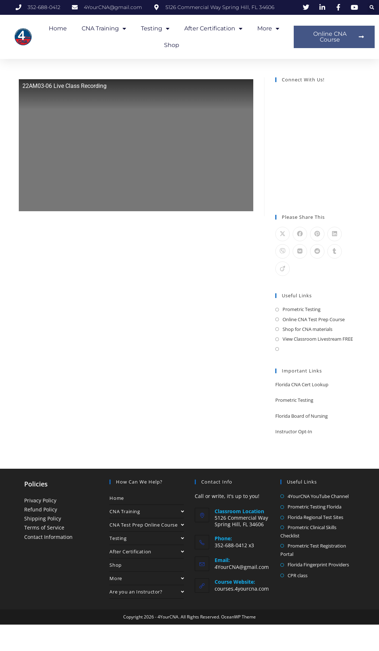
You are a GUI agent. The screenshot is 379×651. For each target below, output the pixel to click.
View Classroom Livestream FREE (318, 339)
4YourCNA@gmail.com (242, 566)
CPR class (297, 575)
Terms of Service (44, 527)
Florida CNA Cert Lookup (301, 384)
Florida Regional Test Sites (315, 517)
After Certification (213, 28)
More (268, 28)
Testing (155, 28)
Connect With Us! (303, 79)
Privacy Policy (40, 500)
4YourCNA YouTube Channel (318, 496)
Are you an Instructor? (146, 591)
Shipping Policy (42, 518)
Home (58, 28)
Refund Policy (40, 509)
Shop (171, 45)
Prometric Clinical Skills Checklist (308, 531)
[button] (371, 7)
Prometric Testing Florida (314, 506)
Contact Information (48, 536)
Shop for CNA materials (307, 329)
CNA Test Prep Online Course (146, 525)
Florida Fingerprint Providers (318, 564)
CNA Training (104, 28)
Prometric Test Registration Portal (313, 549)
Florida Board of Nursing (301, 416)
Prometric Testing (301, 309)
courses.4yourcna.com (242, 588)
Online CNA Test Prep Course (314, 319)
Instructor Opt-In (293, 431)
